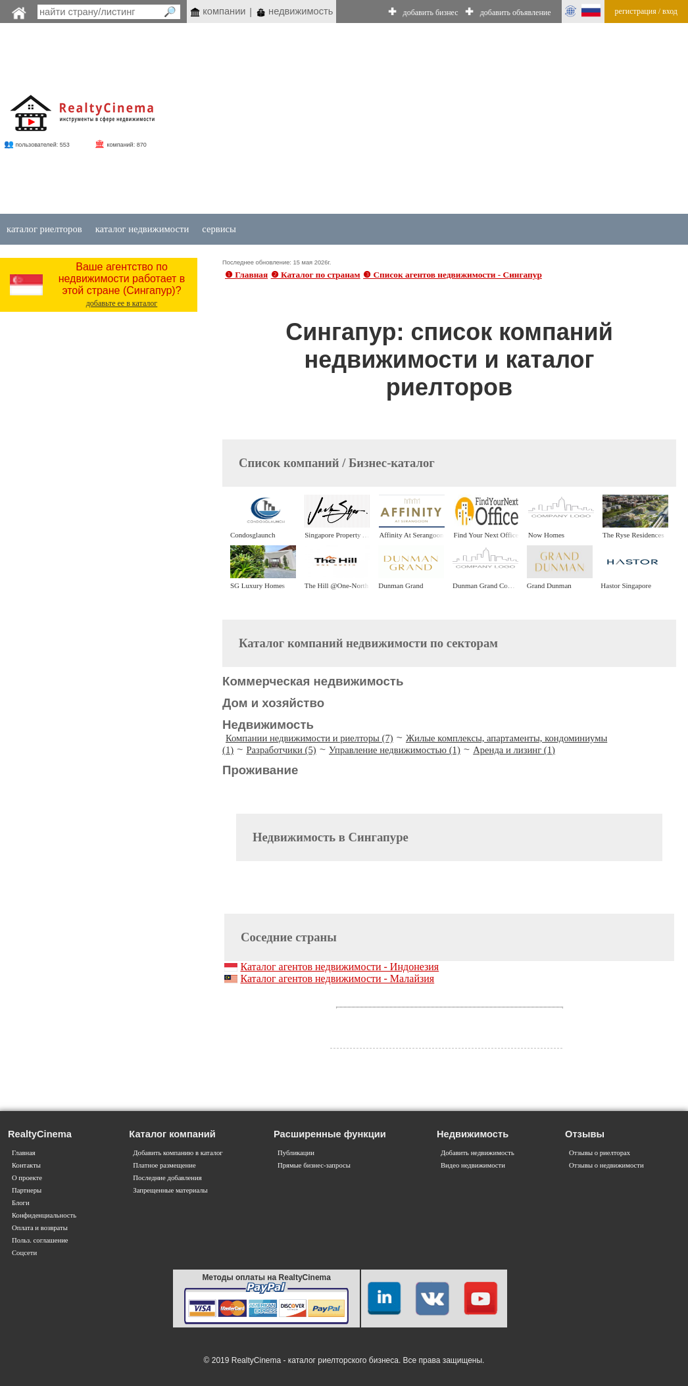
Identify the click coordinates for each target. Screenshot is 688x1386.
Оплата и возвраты (40, 1227)
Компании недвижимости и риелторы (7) (309, 738)
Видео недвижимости (473, 1165)
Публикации (296, 1152)
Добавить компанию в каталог (177, 1152)
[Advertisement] (411, 120)
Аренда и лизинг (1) (514, 750)
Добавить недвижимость (477, 1152)
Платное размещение (164, 1165)
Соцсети (24, 1252)
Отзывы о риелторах (599, 1152)
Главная (24, 1152)
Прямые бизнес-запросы (314, 1165)
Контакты (26, 1165)
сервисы (219, 229)
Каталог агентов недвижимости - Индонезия (339, 966)
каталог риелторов (44, 229)
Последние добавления (167, 1177)
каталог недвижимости (142, 229)
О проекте (27, 1177)
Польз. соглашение (40, 1240)
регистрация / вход (646, 11)
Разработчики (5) (281, 750)
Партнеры (26, 1190)
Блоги (21, 1202)
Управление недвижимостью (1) (394, 750)
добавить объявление (515, 12)
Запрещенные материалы (170, 1190)
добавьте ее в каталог (122, 303)
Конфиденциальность (44, 1215)
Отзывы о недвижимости (606, 1165)
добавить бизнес (430, 12)
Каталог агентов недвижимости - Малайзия (337, 978)
